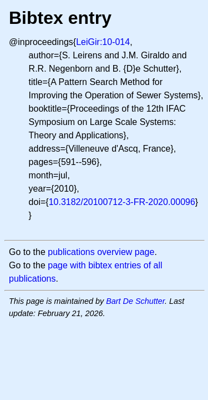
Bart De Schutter (135, 301)
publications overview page (101, 252)
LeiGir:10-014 (103, 42)
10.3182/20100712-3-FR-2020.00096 (122, 202)
